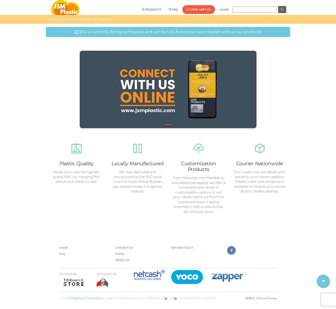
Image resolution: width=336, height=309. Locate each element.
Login (224, 9)
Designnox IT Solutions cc (86, 298)
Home (63, 247)
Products (151, 9)
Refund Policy (182, 247)
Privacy (272, 298)
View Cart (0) (199, 9)
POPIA (119, 254)
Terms (262, 298)
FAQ (173, 9)
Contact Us (124, 247)
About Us (122, 260)
